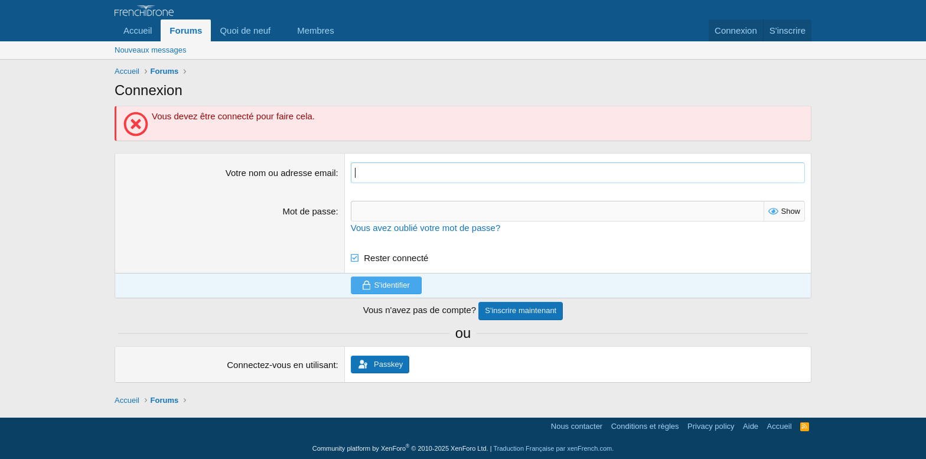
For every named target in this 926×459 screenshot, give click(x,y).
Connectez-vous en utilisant (281, 365)
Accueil (137, 30)
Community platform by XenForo (400, 448)
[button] (280, 30)
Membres (315, 30)
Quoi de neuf (245, 30)
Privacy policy (710, 426)
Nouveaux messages (150, 49)
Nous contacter (576, 426)
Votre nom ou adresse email (281, 173)
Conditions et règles (645, 426)
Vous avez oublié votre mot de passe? (426, 228)
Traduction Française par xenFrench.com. (553, 448)
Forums (185, 30)
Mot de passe (309, 211)
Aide (750, 426)
